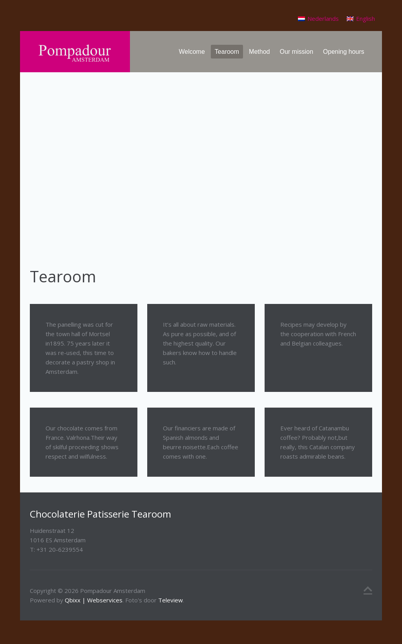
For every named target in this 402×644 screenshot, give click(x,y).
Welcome (192, 51)
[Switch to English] (361, 18)
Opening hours (343, 51)
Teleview (170, 600)
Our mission (296, 51)
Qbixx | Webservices (93, 600)
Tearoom (227, 51)
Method (259, 51)
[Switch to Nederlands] (318, 18)
